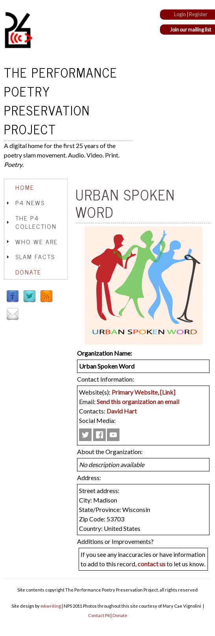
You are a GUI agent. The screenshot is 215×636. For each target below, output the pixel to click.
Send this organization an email (138, 401)
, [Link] (166, 392)
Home (24, 187)
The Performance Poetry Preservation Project (61, 100)
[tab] (35, 187)
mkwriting (50, 605)
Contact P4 (99, 615)
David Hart (122, 411)
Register (198, 14)
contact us (151, 563)
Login (180, 14)
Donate (28, 272)
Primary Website (135, 392)
